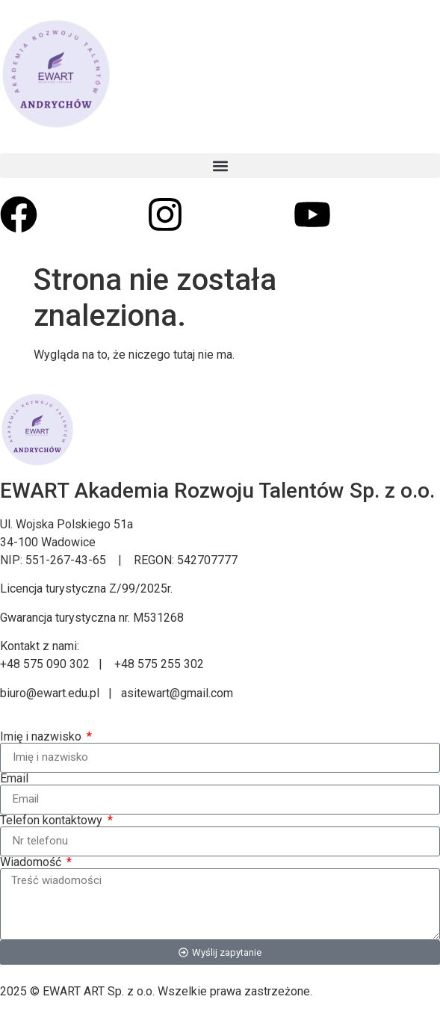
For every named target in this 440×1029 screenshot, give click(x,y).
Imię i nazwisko (42, 737)
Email (14, 779)
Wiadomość (32, 862)
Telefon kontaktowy (52, 820)
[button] (220, 165)
